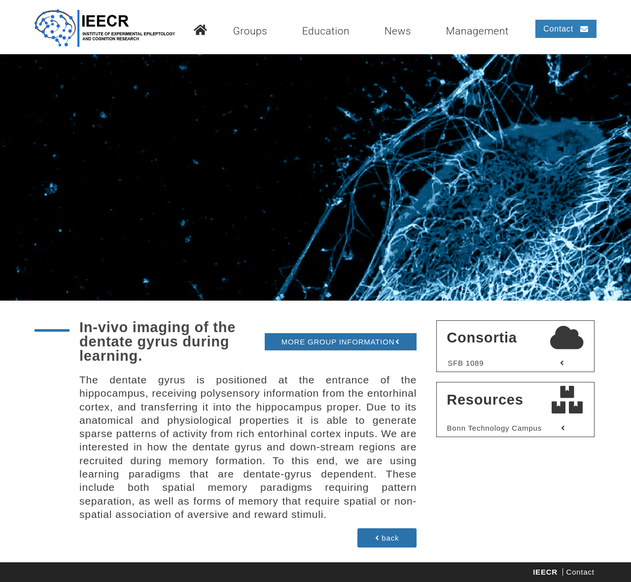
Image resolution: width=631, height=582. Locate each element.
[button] (340, 341)
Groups (250, 31)
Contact (580, 572)
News (398, 31)
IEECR (545, 572)
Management (477, 31)
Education (326, 31)
